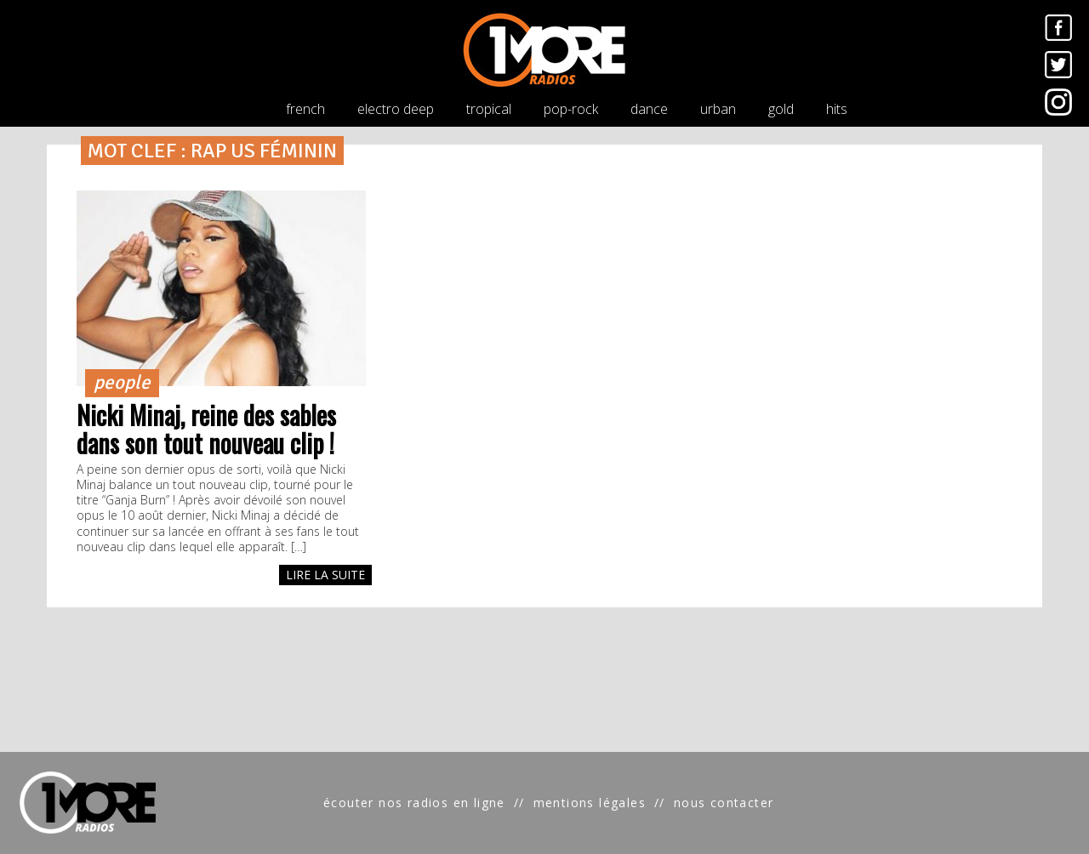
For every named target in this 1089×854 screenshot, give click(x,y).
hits (836, 109)
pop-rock (571, 109)
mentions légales (589, 802)
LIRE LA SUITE (325, 574)
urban (718, 109)
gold (781, 109)
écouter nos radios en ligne (414, 802)
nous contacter (724, 802)
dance (649, 109)
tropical (488, 109)
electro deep (395, 109)
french (305, 109)
